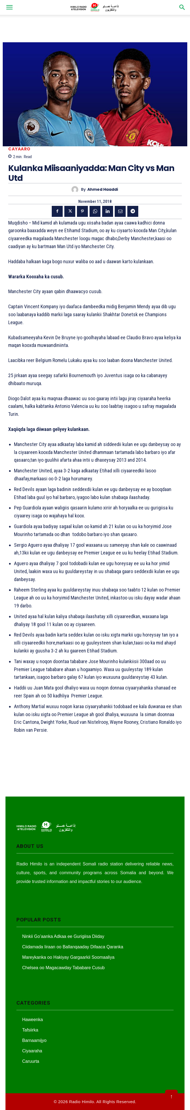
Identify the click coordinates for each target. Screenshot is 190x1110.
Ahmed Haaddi (102, 189)
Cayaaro (19, 149)
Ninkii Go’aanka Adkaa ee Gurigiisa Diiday (63, 936)
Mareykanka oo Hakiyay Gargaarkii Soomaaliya (68, 957)
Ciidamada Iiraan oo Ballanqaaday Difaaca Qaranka (72, 946)
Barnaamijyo (34, 1040)
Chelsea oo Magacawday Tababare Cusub (63, 967)
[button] (9, 7)
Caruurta (30, 1061)
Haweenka (32, 1019)
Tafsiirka (30, 1030)
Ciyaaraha (32, 1051)
